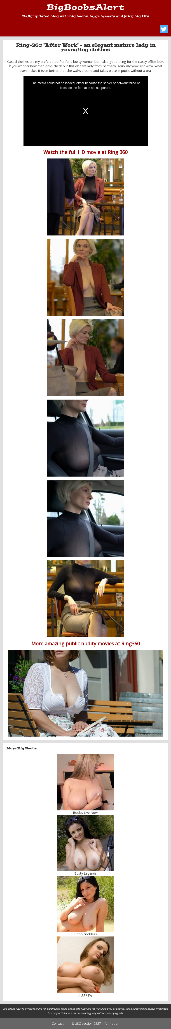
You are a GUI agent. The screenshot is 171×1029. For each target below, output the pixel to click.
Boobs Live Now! (85, 812)
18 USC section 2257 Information (94, 1023)
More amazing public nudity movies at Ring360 (85, 643)
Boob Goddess (85, 934)
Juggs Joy (85, 995)
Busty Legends (85, 873)
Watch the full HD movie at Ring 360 (85, 152)
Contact (58, 1023)
